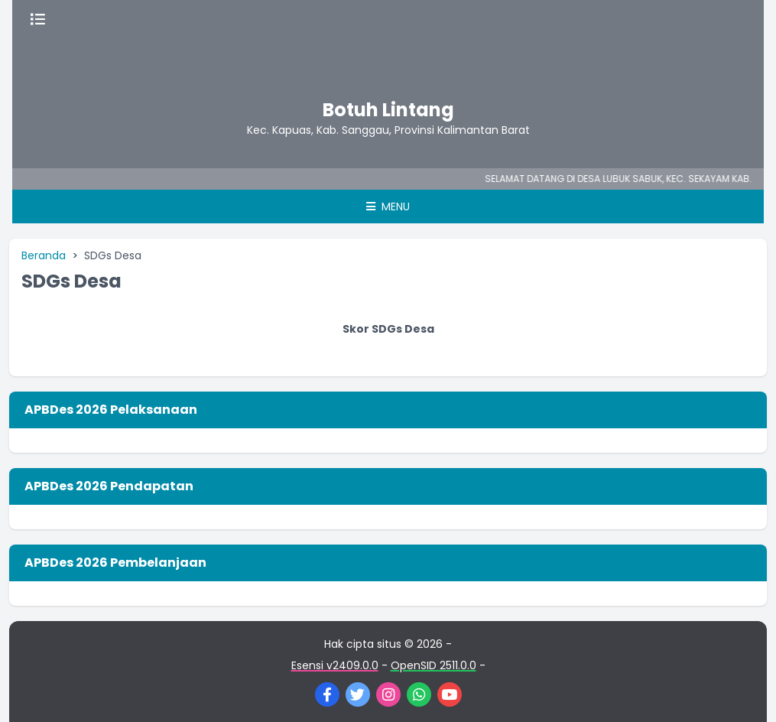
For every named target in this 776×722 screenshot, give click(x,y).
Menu (388, 206)
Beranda (43, 255)
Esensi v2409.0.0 (334, 665)
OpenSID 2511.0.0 (433, 665)
